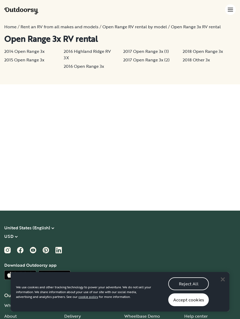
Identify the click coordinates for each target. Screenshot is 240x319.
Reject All (188, 289)
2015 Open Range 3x (24, 60)
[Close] (223, 284)
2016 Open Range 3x (84, 66)
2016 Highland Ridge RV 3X (87, 54)
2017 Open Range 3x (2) (146, 60)
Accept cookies (188, 305)
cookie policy (88, 302)
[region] (120, 297)
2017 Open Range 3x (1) (146, 51)
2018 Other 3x (196, 60)
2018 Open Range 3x (203, 51)
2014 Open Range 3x (24, 51)
